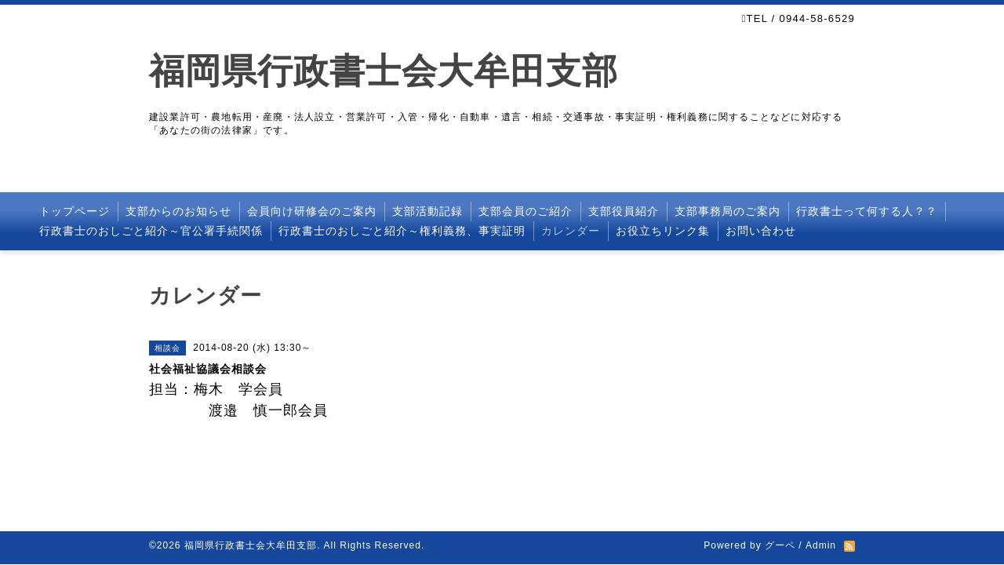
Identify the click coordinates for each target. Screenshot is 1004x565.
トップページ (74, 211)
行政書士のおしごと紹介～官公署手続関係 (151, 230)
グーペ (780, 545)
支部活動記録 (427, 211)
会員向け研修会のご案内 (311, 211)
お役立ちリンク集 (663, 230)
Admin (821, 545)
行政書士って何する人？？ (866, 211)
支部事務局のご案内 (727, 211)
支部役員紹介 (623, 211)
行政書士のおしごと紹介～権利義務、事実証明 (402, 230)
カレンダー (570, 230)
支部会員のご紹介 (525, 211)
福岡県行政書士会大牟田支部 (383, 71)
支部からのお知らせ (178, 211)
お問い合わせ (761, 230)
